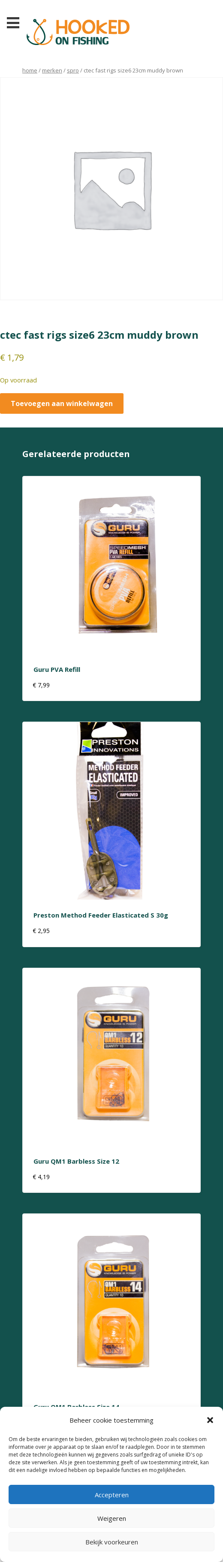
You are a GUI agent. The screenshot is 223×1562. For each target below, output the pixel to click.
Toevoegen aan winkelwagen (62, 403)
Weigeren (111, 1518)
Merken (52, 70)
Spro (73, 70)
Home (29, 70)
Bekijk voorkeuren (111, 1542)
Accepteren (112, 1494)
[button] (210, 1420)
